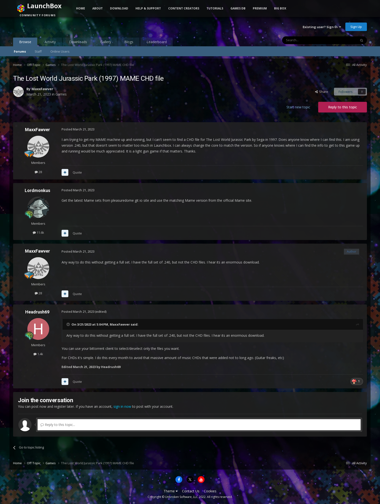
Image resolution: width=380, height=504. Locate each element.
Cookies (210, 491)
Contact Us (190, 491)
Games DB (237, 8)
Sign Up (356, 26)
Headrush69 (37, 311)
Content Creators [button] (183, 8)
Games (61, 94)
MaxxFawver (42, 89)
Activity (50, 42)
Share (321, 91)
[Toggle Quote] (68, 324)
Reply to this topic (342, 107)
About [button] (97, 8)
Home (80, 8)
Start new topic (298, 107)
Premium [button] (260, 8)
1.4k (38, 354)
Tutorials (214, 8)
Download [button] (119, 8)
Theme (171, 491)
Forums (20, 51)
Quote (77, 172)
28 (38, 172)
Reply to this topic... (57, 424)
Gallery (105, 42)
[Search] (307, 40)
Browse (25, 43)
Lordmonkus (37, 190)
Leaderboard (157, 42)
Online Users (60, 51)
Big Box (280, 8)
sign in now (122, 406)
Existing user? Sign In (322, 27)
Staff (38, 51)
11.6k (38, 232)
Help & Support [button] (148, 8)
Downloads (78, 42)
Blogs (128, 42)
